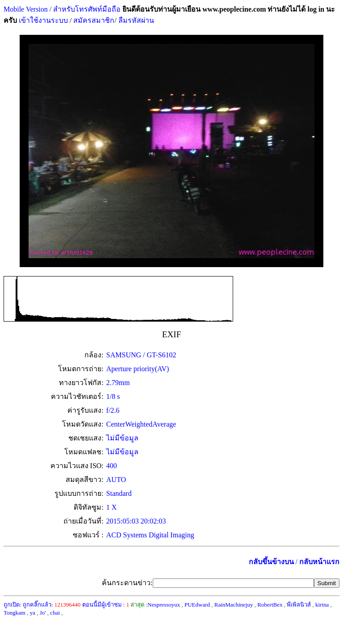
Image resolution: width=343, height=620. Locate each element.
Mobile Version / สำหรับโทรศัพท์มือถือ (62, 9)
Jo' (43, 612)
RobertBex (269, 604)
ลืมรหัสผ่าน (135, 20)
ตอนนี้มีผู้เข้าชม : (106, 604)
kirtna (322, 604)
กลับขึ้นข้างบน (271, 562)
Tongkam (14, 612)
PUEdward (197, 604)
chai (55, 612)
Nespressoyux (163, 604)
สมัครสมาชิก (93, 20)
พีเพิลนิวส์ (299, 604)
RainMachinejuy (233, 604)
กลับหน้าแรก (319, 562)
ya (32, 612)
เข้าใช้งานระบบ (42, 20)
